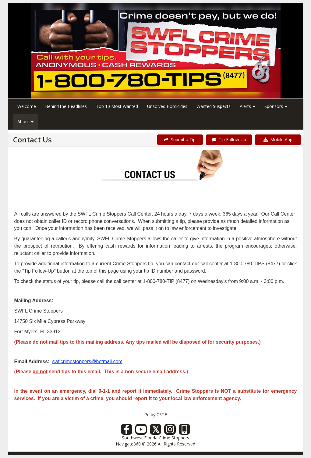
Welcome (26, 106)
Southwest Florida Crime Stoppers (155, 438)
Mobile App (277, 139)
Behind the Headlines (66, 106)
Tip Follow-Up (229, 139)
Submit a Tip (180, 139)
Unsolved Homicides (167, 106)
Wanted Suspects (213, 106)
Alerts (247, 106)
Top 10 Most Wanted (117, 106)
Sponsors (275, 106)
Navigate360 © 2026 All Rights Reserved (155, 444)
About (25, 121)
